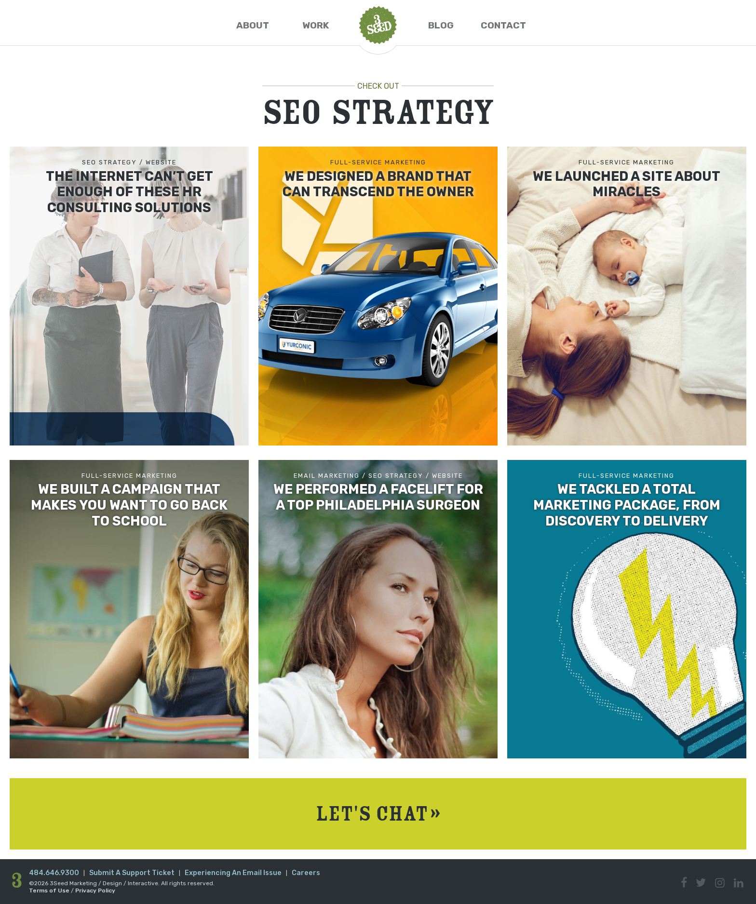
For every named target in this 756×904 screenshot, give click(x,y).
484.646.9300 (54, 873)
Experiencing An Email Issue (233, 873)
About (252, 25)
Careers (306, 873)
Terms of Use (49, 890)
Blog (441, 25)
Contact (503, 25)
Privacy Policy (95, 890)
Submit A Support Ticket (132, 873)
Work (315, 25)
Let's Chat (378, 813)
